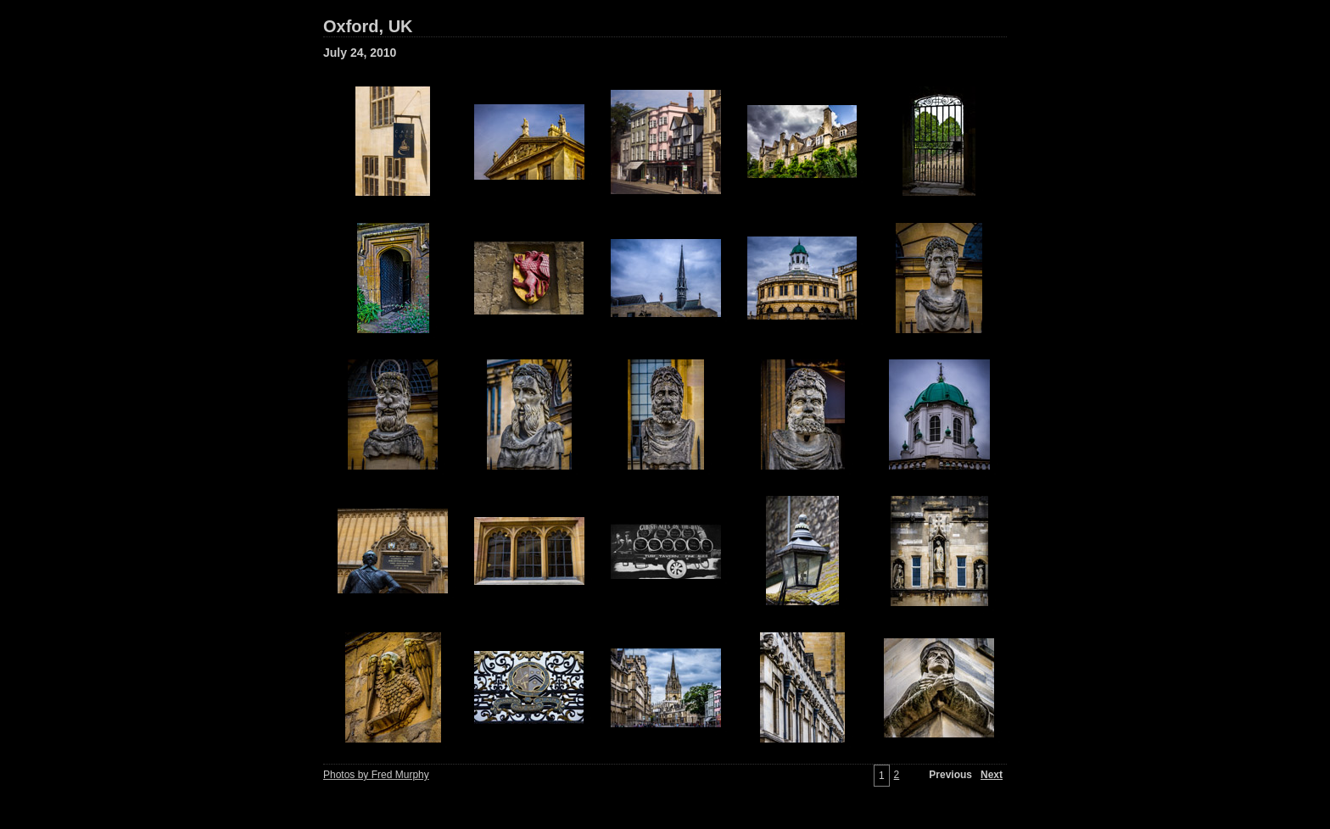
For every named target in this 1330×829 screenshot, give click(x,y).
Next (992, 775)
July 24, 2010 (359, 52)
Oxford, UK (368, 26)
